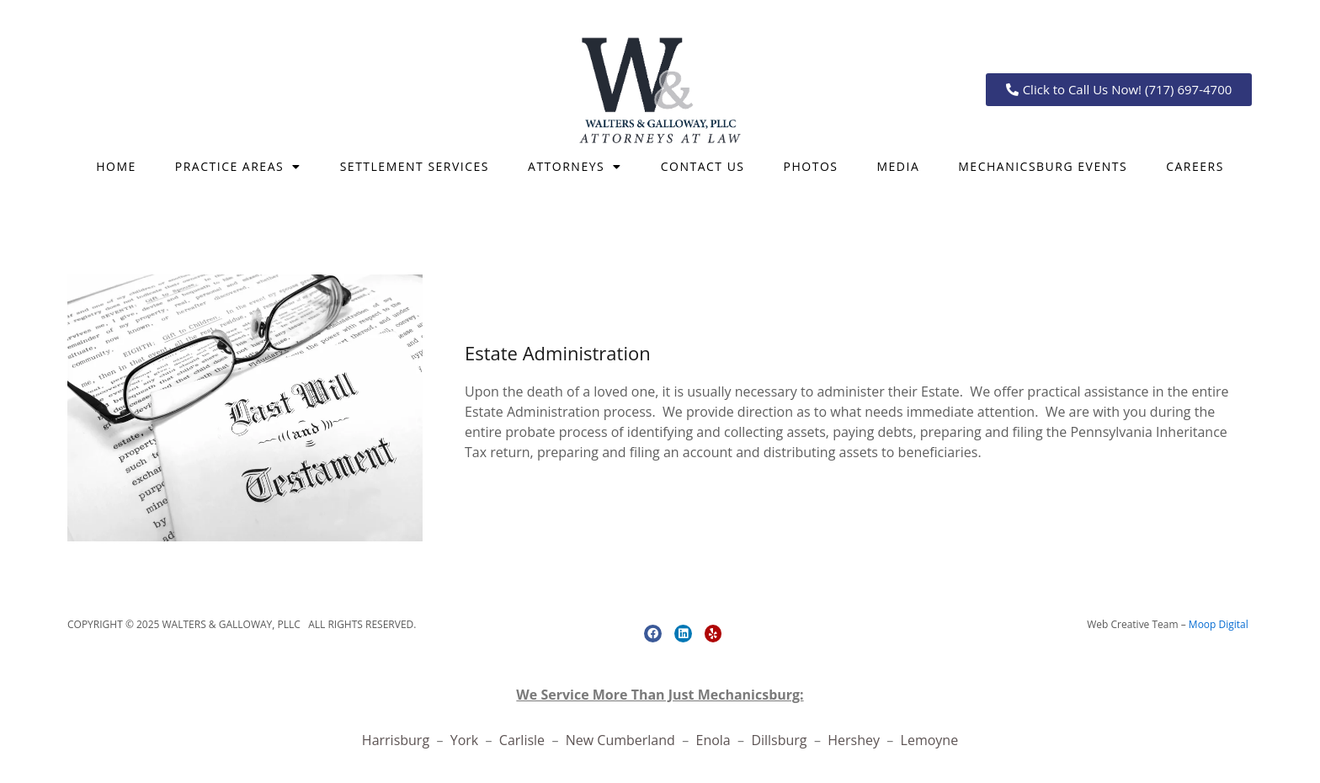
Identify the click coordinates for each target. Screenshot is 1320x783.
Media (897, 166)
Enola (714, 740)
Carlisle (523, 740)
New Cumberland (620, 740)
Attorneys (575, 166)
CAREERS (1195, 166)
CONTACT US (703, 166)
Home (116, 166)
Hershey (855, 740)
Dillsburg (782, 740)
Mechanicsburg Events (1042, 166)
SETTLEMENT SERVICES (414, 166)
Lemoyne (930, 740)
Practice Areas (238, 166)
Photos (811, 166)
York (466, 740)
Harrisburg (395, 740)
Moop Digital (1218, 624)
